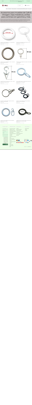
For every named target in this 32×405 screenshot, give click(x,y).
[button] (5, 5)
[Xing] (24, 146)
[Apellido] (7, 134)
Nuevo (10, 143)
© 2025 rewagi (2, 146)
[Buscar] (20, 5)
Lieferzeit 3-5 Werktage (6, 64)
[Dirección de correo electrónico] (7, 136)
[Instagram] (30, 146)
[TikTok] (25, 146)
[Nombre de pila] (7, 132)
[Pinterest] (28, 146)
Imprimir (17, 128)
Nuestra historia (27, 128)
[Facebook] (29, 146)
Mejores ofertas (11, 145)
